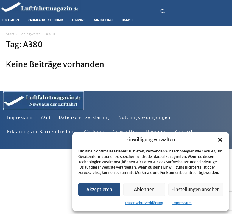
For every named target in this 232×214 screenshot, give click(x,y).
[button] (220, 140)
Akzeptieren (99, 189)
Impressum (182, 203)
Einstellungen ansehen (196, 189)
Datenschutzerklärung (144, 203)
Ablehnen (144, 189)
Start (10, 34)
